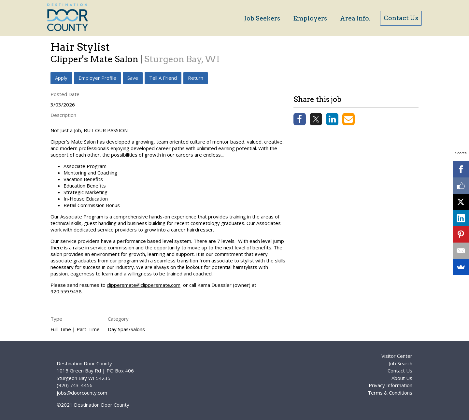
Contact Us (401, 18)
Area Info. (355, 18)
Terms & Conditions (390, 392)
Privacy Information (390, 385)
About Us (401, 378)
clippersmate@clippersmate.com (143, 285)
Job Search (400, 363)
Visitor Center (396, 356)
